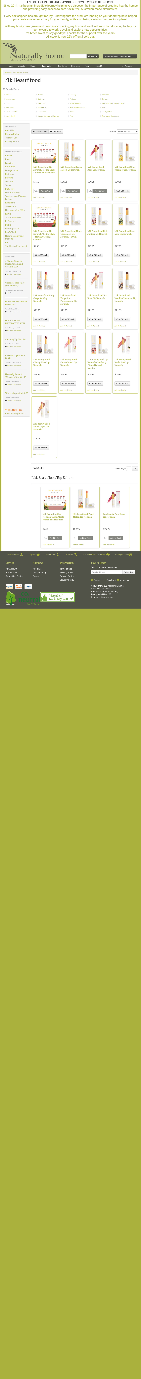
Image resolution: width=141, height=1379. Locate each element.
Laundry (73, 95)
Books (72, 112)
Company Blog (40, 572)
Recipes (88, 66)
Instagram (124, 580)
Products (21, 66)
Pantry (40, 95)
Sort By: (112, 131)
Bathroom (105, 95)
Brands (34, 66)
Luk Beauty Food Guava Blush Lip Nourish (68, 362)
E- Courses (42, 112)
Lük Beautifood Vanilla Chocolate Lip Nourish (125, 298)
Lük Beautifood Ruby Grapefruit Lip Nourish (43, 298)
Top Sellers (62, 66)
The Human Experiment (110, 116)
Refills (104, 107)
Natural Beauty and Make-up (48, 116)
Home (10, 66)
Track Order (11, 572)
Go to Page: (120, 468)
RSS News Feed (15, 409)
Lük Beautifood (20, 72)
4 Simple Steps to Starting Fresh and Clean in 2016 (14, 264)
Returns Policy (12, 134)
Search (92, 56)
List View (55, 131)
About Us (100, 66)
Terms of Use (11, 137)
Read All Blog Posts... (15, 413)
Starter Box (42, 107)
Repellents (10, 107)
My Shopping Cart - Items (118, 56)
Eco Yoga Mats (107, 112)
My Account (127, 66)
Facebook (111, 580)
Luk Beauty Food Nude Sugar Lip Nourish (41, 427)
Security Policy (67, 579)
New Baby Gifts (75, 103)
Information (48, 66)
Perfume (73, 99)
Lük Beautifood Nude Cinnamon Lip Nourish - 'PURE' (71, 234)
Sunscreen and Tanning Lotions (113, 103)
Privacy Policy (12, 141)
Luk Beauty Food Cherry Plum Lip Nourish (41, 362)
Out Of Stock (122, 191)
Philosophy (76, 66)
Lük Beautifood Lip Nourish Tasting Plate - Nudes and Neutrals (44, 170)
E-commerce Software (99, 597)
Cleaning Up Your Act (15, 339)
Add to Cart (46, 191)
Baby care (41, 103)
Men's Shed (10, 116)
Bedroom (41, 99)
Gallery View (40, 131)
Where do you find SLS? (16, 393)
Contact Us (38, 576)
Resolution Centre (14, 576)
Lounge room (10, 99)
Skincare (105, 99)
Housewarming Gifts (77, 107)
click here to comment (14, 274)
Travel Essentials (12, 112)
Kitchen (9, 95)
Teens (8, 103)
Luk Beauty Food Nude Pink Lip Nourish (123, 362)
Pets (71, 116)
